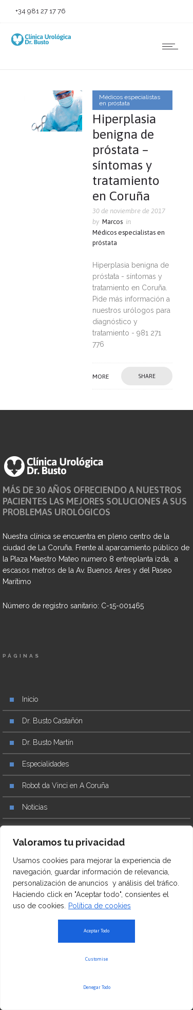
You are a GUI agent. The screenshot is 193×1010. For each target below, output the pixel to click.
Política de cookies (99, 906)
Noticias (34, 807)
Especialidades (45, 764)
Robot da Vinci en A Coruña (65, 785)
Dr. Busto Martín (47, 742)
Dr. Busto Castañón (52, 721)
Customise (96, 959)
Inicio (30, 699)
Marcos (112, 222)
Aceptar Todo (96, 930)
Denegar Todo (96, 987)
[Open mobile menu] (172, 46)
